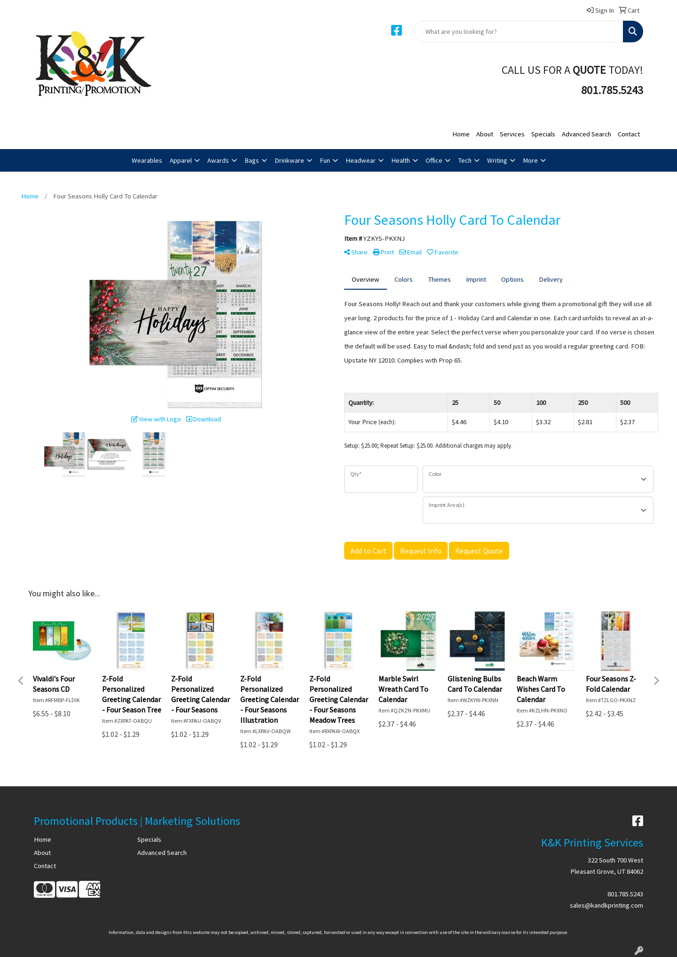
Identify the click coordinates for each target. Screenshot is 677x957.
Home (461, 134)
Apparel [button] (181, 160)
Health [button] (400, 160)
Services (512, 134)
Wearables (147, 160)
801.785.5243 (625, 894)
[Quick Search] (518, 31)
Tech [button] (465, 160)
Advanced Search (586, 134)
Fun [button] (325, 160)
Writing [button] (497, 160)
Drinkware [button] (289, 160)
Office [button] (433, 160)
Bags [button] (251, 160)
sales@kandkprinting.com (606, 905)
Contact (629, 134)
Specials (543, 134)
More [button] (530, 160)
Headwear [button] (361, 160)
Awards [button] (218, 160)
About (484, 134)
